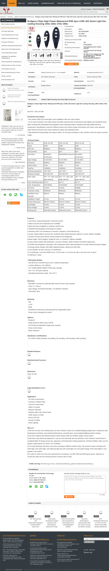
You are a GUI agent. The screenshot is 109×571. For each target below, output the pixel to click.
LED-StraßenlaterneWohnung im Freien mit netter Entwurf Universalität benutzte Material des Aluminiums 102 (101, 523)
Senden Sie (89, 542)
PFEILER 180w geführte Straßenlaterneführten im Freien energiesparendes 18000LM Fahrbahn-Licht (14, 558)
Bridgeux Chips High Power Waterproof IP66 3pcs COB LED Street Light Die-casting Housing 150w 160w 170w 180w (45, 62)
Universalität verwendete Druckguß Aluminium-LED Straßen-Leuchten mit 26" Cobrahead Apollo (41, 562)
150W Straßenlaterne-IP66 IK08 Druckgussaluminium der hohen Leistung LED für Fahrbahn (12, 545)
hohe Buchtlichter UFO (8, 79)
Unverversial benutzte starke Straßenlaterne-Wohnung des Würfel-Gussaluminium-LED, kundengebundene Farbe (41, 550)
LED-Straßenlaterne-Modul (9, 53)
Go (107, 12)
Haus (4, 3)
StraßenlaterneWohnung (63, 464)
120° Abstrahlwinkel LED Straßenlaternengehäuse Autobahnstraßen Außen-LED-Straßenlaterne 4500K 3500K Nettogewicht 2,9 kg (35, 525)
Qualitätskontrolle (47, 3)
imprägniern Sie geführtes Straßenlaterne (8, 57)
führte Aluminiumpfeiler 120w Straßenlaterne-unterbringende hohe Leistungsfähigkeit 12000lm (68, 523)
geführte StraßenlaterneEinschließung (82, 464)
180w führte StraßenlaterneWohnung (16, 101)
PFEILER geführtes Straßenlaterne (11, 62)
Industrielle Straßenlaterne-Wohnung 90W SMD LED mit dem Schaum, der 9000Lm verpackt (84, 523)
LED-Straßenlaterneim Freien (9, 35)
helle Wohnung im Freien (48, 464)
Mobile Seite (88, 552)
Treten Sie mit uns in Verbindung (69, 3)
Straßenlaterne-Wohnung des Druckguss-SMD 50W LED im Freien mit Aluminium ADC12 (41, 544)
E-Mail (86, 550)
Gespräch (87, 3)
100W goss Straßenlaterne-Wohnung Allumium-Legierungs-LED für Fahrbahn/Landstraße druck (41, 557)
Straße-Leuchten (6, 76)
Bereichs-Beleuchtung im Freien (10, 72)
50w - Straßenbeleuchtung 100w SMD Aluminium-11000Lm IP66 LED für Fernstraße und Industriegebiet (14, 551)
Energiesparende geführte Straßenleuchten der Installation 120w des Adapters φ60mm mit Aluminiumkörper (68, 545)
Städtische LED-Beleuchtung (9, 38)
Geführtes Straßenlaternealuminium (11, 45)
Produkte (12, 3)
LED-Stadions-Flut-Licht (8, 69)
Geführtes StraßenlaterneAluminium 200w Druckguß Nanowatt (67, 550)
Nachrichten (98, 3)
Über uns (21, 3)
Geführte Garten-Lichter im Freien (11, 65)
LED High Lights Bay (7, 31)
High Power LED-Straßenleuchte (10, 49)
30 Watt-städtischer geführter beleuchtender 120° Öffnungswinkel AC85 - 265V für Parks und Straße (13, 540)
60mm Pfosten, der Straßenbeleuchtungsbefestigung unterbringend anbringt (66, 555)
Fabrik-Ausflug (33, 3)
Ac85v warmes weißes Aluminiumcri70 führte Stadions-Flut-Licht (68, 560)
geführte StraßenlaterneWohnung (24, 17)
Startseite (3, 17)
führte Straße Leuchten (8, 24)
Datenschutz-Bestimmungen (14, 569)
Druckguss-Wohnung (7, 42)
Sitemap (92, 550)
